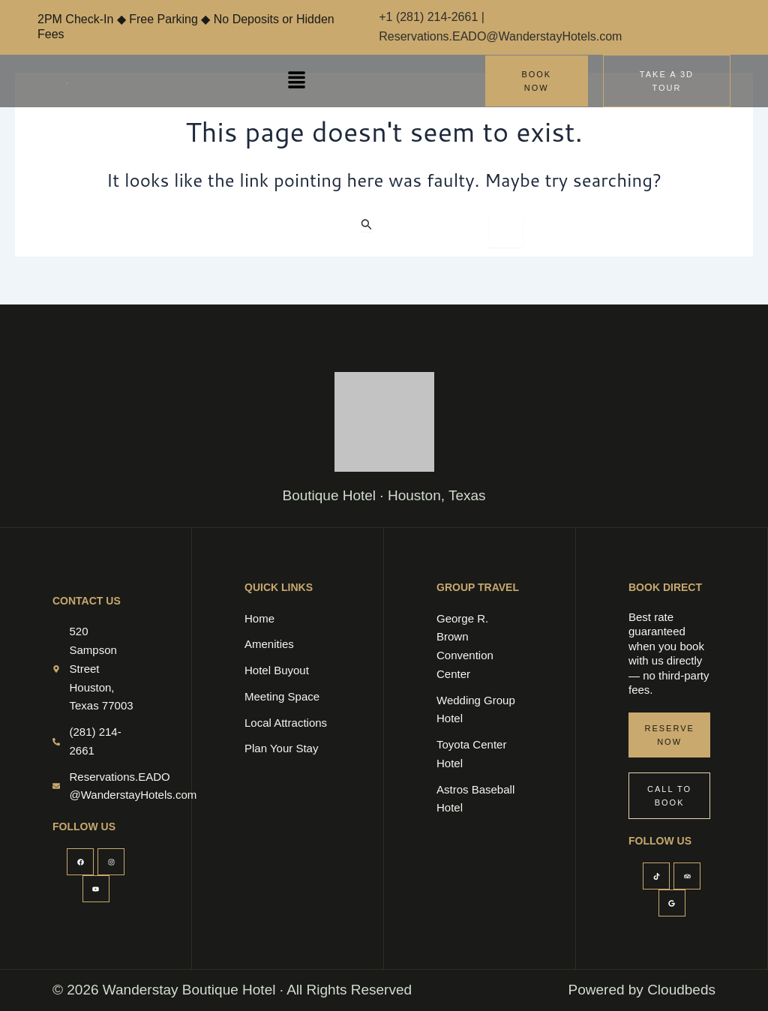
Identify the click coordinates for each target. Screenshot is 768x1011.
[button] (296, 80)
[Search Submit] (367, 224)
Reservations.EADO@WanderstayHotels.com (500, 36)
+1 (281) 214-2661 (430, 16)
